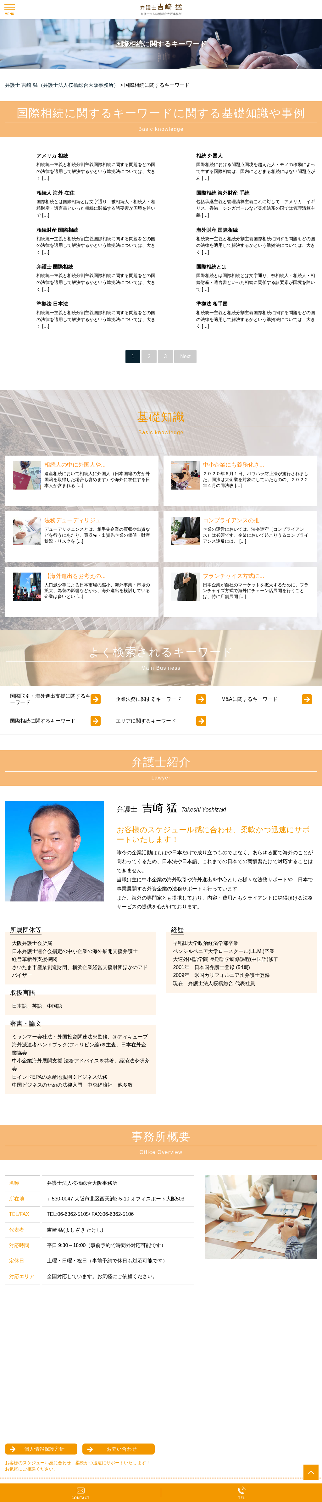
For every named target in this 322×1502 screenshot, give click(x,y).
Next (185, 356)
